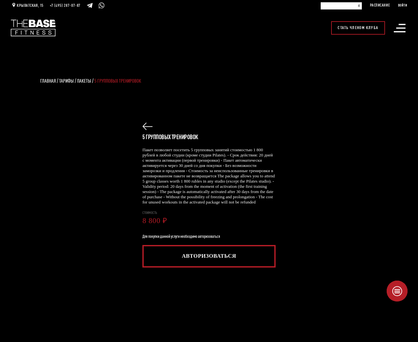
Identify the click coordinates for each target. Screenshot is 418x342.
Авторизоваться (209, 256)
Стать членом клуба (358, 24)
